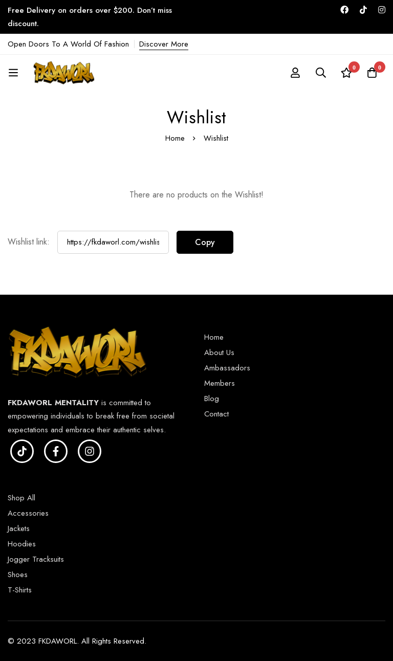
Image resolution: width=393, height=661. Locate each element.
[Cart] (372, 72)
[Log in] (295, 72)
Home (175, 138)
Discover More (163, 44)
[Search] (321, 72)
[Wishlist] (346, 72)
